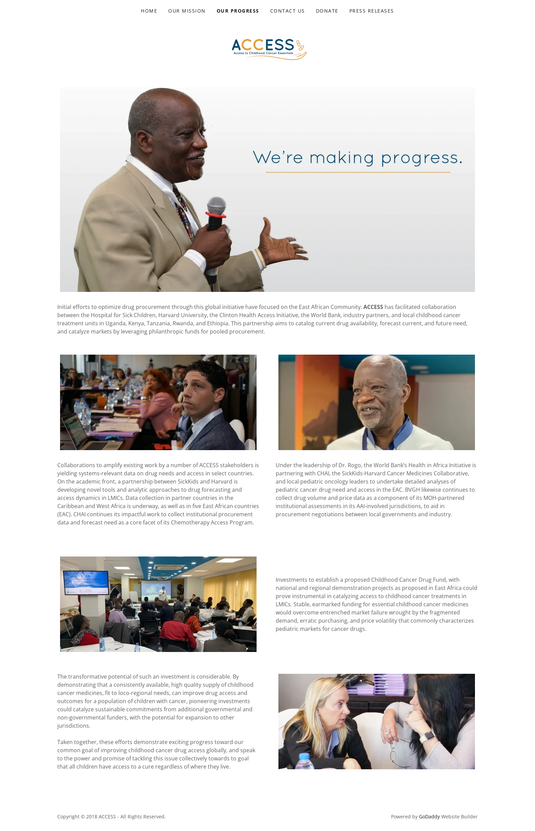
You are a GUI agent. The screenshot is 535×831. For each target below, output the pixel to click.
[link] (267, 45)
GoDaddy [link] (429, 816)
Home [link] (149, 11)
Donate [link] (327, 11)
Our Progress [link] (238, 11)
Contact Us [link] (287, 11)
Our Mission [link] (186, 11)
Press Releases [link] (371, 11)
